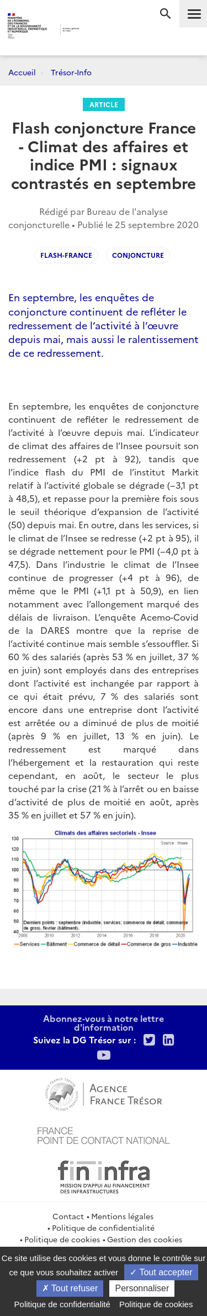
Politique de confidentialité (103, 1227)
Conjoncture (138, 254)
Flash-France (66, 254)
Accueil (22, 72)
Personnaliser (142, 1288)
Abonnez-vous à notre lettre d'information (103, 1022)
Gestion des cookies (144, 1239)
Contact (68, 1215)
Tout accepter (161, 1272)
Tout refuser (70, 1288)
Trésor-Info (71, 72)
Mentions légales (122, 1215)
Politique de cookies (62, 1239)
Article (103, 104)
